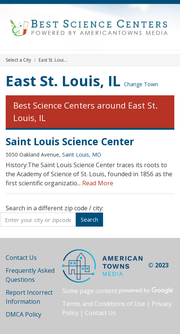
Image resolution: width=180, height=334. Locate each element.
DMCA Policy (23, 314)
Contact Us (21, 257)
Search (89, 219)
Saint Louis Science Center (70, 141)
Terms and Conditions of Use (103, 304)
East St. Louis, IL (63, 80)
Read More (97, 183)
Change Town (141, 84)
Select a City (18, 60)
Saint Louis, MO (81, 154)
